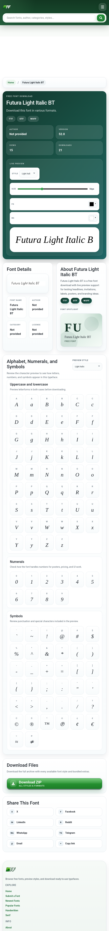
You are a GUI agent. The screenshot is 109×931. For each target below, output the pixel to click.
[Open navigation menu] (102, 7)
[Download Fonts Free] (7, 7)
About (8, 927)
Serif (7, 915)
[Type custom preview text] (54, 239)
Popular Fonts (12, 905)
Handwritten (11, 910)
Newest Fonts (12, 901)
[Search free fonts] (49, 17)
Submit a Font (12, 896)
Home (11, 82)
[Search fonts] (101, 17)
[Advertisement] (54, 51)
